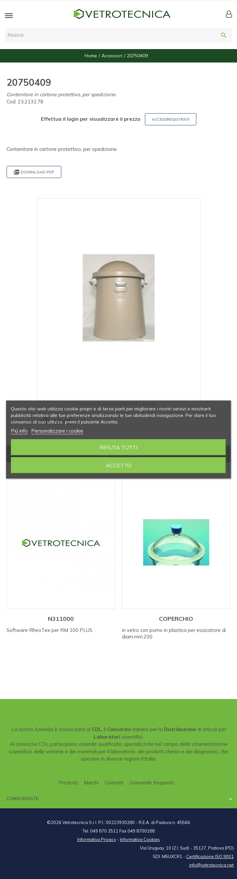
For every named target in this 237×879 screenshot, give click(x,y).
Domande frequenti (151, 783)
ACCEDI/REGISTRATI (170, 119)
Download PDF (33, 172)
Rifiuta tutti (118, 447)
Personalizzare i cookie (57, 431)
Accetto (118, 465)
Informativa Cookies (140, 839)
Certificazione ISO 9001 (210, 856)
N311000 (61, 618)
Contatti (114, 783)
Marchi (91, 783)
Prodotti (68, 783)
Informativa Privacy (96, 839)
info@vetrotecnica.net (211, 865)
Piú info (19, 431)
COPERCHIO (176, 618)
